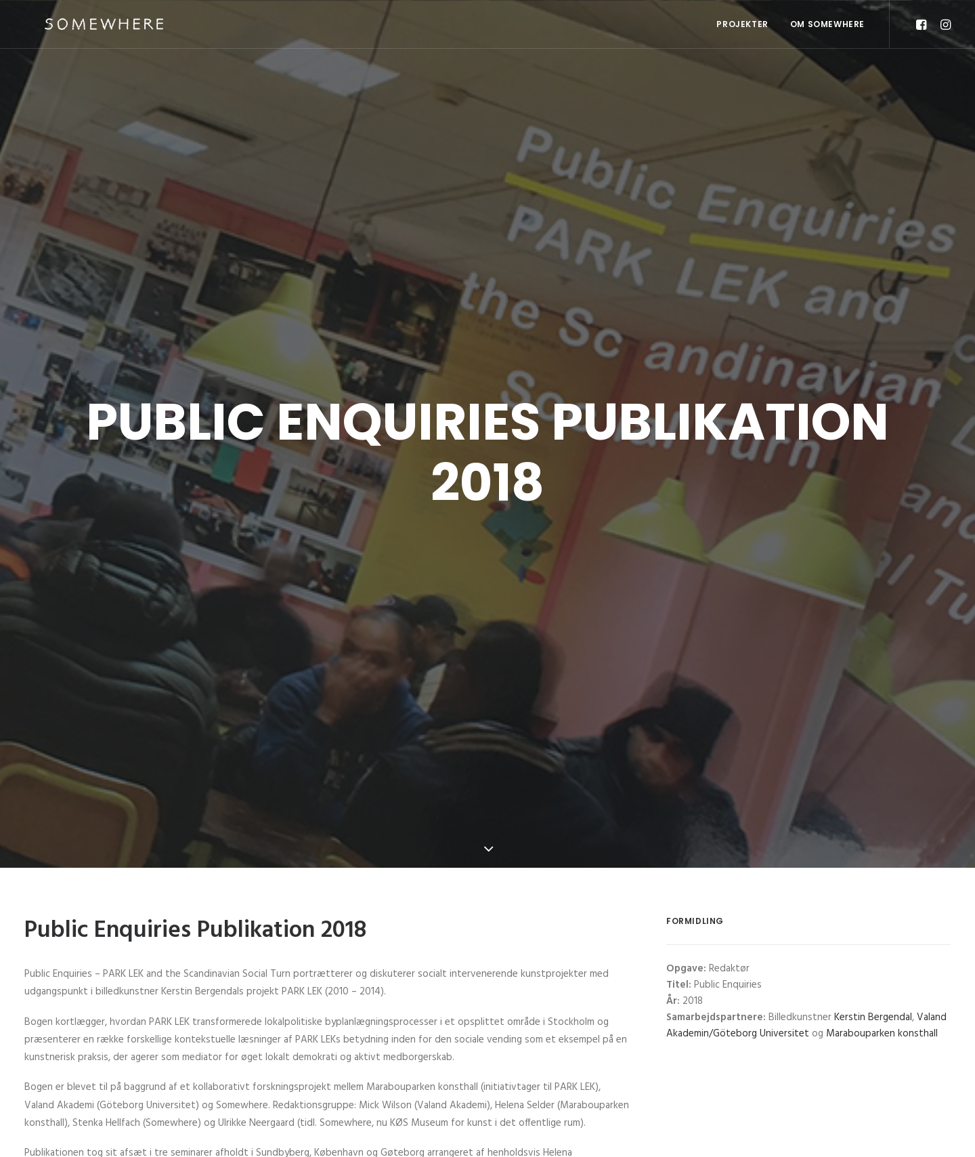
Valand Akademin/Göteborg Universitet (806, 1012)
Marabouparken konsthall (882, 1020)
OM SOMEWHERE (827, 24)
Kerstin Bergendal (873, 1004)
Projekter (742, 24)
